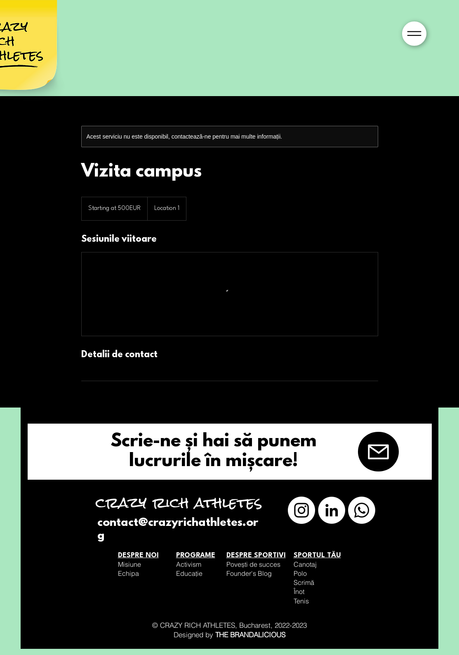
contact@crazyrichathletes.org (177, 529)
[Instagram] (301, 510)
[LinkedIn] (331, 510)
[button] (414, 33)
